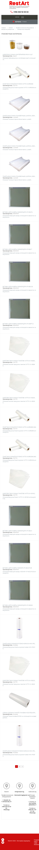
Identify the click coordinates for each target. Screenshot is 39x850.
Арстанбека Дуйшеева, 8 (32, 804)
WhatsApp (7, 810)
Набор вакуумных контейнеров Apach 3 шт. (18, 54)
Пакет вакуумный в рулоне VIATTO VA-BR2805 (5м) (19, 427)
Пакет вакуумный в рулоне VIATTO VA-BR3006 (18, 84)
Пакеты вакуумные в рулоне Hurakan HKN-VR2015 (20, 643)
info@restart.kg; (19, 792)
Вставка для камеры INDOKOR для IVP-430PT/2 (18, 324)
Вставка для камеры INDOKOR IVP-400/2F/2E (17, 568)
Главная (3, 27)
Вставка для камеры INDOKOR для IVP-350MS (18, 605)
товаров (20, 22)
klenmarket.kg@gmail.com (22, 795)
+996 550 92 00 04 (20, 12)
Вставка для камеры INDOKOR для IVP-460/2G (18, 286)
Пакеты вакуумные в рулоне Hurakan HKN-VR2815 (20, 751)
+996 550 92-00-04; (6, 807)
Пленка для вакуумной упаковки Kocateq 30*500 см (21, 713)
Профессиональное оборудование (25, 27)
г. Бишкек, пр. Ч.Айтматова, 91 (6, 800)
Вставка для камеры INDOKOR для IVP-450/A (17, 531)
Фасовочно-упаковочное (7, 29)
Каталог (11, 27)
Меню (17, 17)
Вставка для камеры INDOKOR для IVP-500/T (17, 249)
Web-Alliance (36, 843)
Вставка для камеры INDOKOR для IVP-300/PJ (18, 212)
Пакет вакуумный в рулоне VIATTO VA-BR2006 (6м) (19, 456)
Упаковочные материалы (23, 29)
